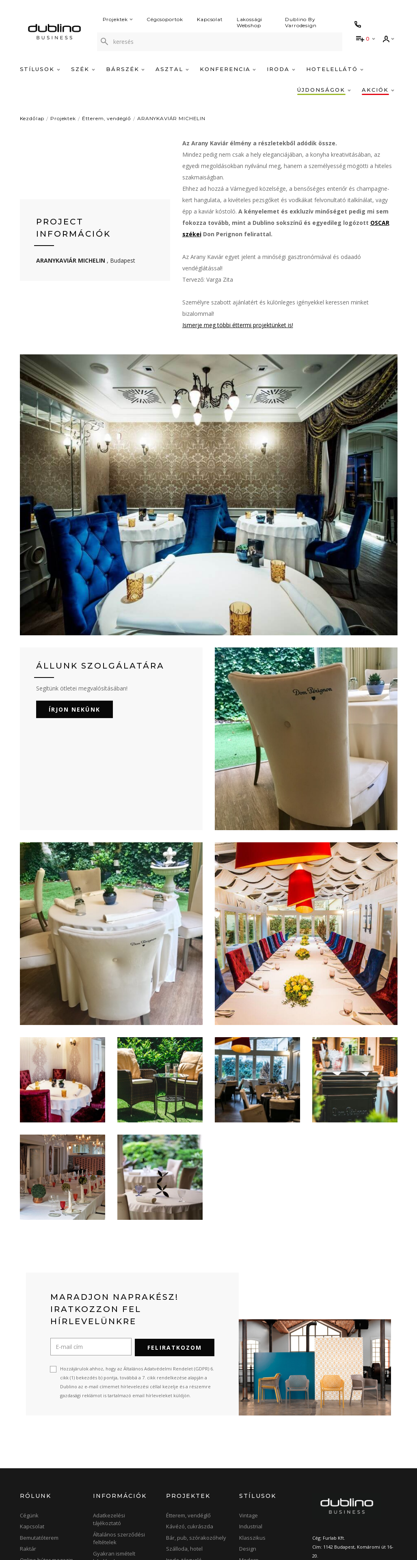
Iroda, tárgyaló (184, 1467)
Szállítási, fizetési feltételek (114, 1483)
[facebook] (320, 1532)
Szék (83, 69)
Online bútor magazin (46, 1467)
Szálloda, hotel (184, 1456)
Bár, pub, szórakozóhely (196, 1444)
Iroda (281, 69)
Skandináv (252, 1489)
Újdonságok (323, 89)
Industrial (250, 1433)
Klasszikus (252, 1444)
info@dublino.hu (346, 1481)
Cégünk (29, 1422)
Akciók (378, 89)
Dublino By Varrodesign (301, 22)
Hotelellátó (334, 69)
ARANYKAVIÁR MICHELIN (171, 118)
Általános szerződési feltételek (119, 1445)
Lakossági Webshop (250, 22)
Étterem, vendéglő (106, 118)
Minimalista (253, 1478)
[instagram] (345, 1532)
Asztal (172, 69)
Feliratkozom (174, 1254)
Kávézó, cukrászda (189, 1433)
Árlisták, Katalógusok (119, 1498)
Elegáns (249, 1500)
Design (247, 1456)
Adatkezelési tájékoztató (109, 1426)
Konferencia (228, 69)
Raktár (28, 1456)
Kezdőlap (32, 118)
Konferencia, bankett (192, 1478)
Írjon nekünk (74, 617)
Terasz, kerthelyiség (191, 1489)
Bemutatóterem (39, 1444)
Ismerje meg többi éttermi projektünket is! (237, 325)
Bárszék (125, 69)
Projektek (118, 19)
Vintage (248, 1422)
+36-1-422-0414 (339, 1472)
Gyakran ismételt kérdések (114, 1464)
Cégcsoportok (165, 19)
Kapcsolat (210, 19)
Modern (249, 1467)
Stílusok (40, 69)
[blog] (370, 1532)
